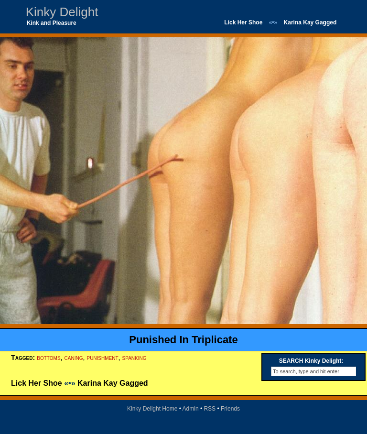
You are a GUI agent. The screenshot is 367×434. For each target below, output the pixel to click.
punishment (102, 357)
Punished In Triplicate (183, 340)
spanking (134, 357)
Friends (230, 408)
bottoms (48, 357)
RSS (210, 408)
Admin (191, 408)
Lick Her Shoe (243, 22)
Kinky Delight (62, 12)
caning (74, 357)
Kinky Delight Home (152, 408)
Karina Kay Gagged (310, 22)
